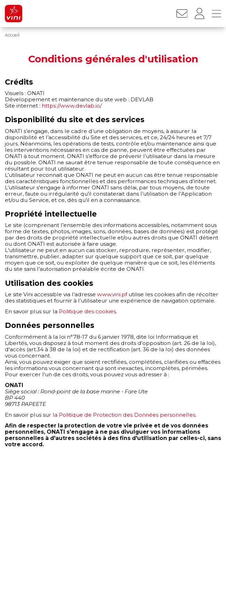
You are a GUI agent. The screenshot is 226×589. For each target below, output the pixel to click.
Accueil (12, 35)
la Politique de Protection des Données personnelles (124, 414)
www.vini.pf (112, 294)
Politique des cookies (87, 311)
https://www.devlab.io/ (72, 105)
